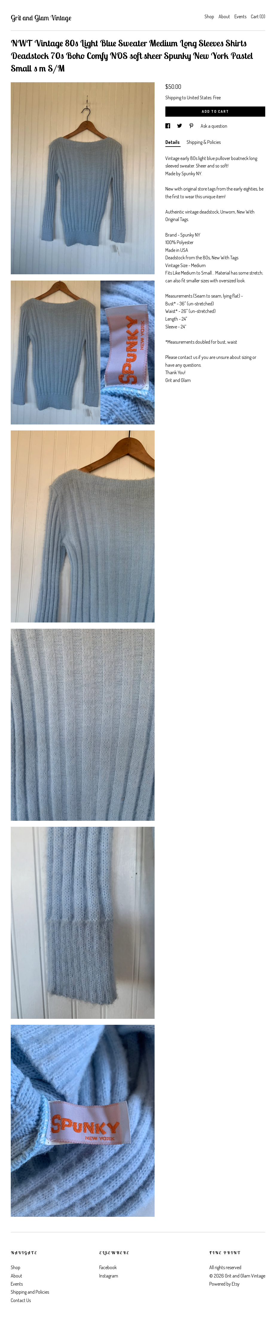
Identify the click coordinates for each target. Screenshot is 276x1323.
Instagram (108, 1276)
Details (173, 142)
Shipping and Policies (30, 1292)
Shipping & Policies (204, 142)
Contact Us (21, 1300)
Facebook (108, 1267)
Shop (209, 16)
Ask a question (214, 126)
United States (199, 98)
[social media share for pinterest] (192, 126)
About (224, 16)
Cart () (258, 16)
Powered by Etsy (224, 1284)
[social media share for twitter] (180, 126)
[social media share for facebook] (168, 126)
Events (240, 16)
